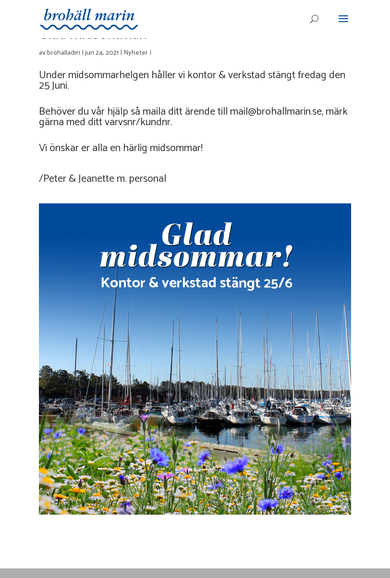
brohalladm (63, 53)
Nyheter (135, 53)
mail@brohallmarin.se (276, 111)
